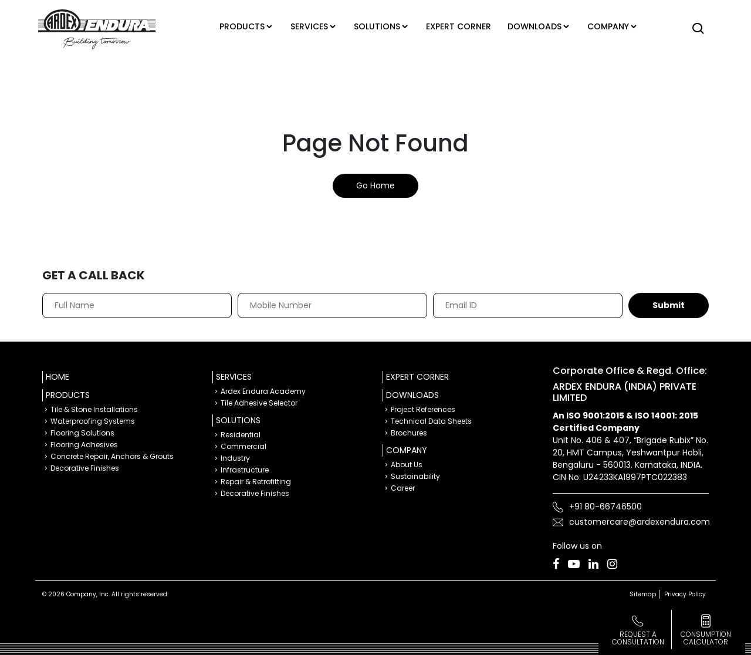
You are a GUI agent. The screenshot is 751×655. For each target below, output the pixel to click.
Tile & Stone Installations (94, 409)
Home (57, 377)
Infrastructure (245, 470)
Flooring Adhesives (84, 445)
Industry (235, 458)
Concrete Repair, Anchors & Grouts (112, 456)
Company (613, 26)
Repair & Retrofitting (256, 482)
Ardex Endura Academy (263, 391)
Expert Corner (417, 377)
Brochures (409, 433)
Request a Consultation (638, 638)
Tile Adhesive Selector (259, 403)
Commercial (243, 446)
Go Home (375, 185)
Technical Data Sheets (431, 421)
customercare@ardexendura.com (639, 522)
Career (403, 488)
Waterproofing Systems (92, 421)
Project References (423, 409)
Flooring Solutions (82, 433)
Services (304, 26)
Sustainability (415, 476)
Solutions (375, 26)
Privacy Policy (685, 594)
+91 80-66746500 (605, 506)
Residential (241, 435)
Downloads (536, 26)
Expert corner (460, 26)
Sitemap (643, 594)
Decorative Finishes (84, 468)
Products (233, 26)
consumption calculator (706, 638)
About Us (406, 465)
